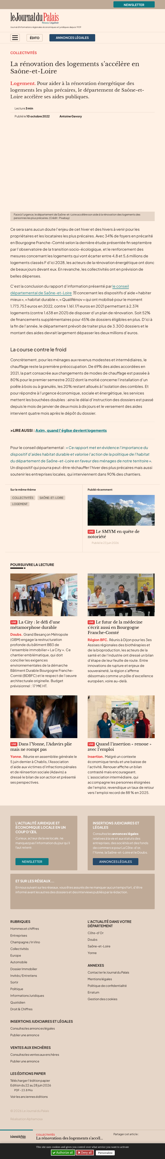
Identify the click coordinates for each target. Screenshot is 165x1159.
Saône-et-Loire (51, 497)
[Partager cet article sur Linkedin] (133, 1139)
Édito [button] (35, 38)
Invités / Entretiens (23, 975)
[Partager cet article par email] (142, 1139)
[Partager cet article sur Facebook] (125, 1139)
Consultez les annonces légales (32, 1028)
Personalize (106, 1152)
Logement (20, 504)
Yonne (92, 953)
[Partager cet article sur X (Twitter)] (116, 1139)
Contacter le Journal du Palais (108, 972)
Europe (15, 955)
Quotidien (17, 1002)
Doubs (92, 939)
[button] (15, 37)
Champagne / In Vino (25, 942)
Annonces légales (115, 861)
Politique (16, 989)
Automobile (18, 962)
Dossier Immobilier (23, 969)
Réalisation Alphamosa (26, 1119)
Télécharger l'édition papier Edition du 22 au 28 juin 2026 (30, 1085)
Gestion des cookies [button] (102, 999)
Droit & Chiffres (21, 1009)
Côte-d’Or (96, 933)
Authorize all (63, 1152)
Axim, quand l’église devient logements (71, 430)
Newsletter (134, 5)
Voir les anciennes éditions (29, 1096)
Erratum (93, 992)
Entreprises (18, 935)
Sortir (14, 982)
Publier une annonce (24, 1035)
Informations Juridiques (27, 995)
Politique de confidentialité (107, 986)
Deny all (86, 1152)
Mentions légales (100, 979)
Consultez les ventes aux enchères (34, 1054)
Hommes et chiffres (24, 928)
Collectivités (23, 52)
